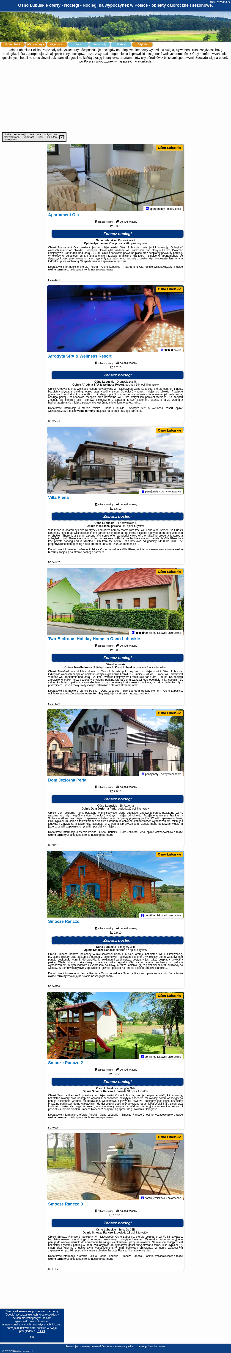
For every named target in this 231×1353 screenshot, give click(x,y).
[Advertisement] (115, 98)
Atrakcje (120, 44)
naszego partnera (102, 271)
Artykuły (142, 44)
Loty (78, 44)
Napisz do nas (157, 1346)
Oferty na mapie (35, 44)
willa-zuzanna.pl (220, 2)
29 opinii (133, 810)
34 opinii (132, 1093)
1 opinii (151, 669)
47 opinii (131, 952)
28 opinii (131, 245)
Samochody (99, 44)
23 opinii (132, 1234)
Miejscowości (57, 44)
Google (10, 1314)
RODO (41, 1331)
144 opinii (142, 386)
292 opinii (127, 528)
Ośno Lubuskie (169, 148)
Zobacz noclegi (118, 236)
